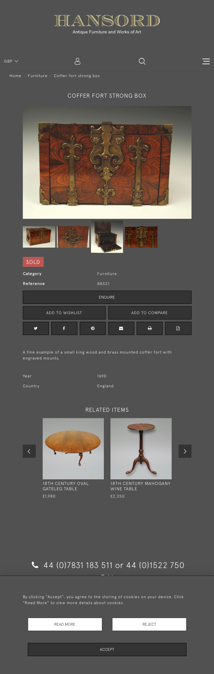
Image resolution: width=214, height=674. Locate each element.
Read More (64, 624)
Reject (149, 624)
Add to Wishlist (64, 313)
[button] (142, 61)
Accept (107, 649)
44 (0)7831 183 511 (72, 565)
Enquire (107, 297)
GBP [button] (9, 61)
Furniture (38, 75)
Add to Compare (149, 313)
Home (15, 75)
